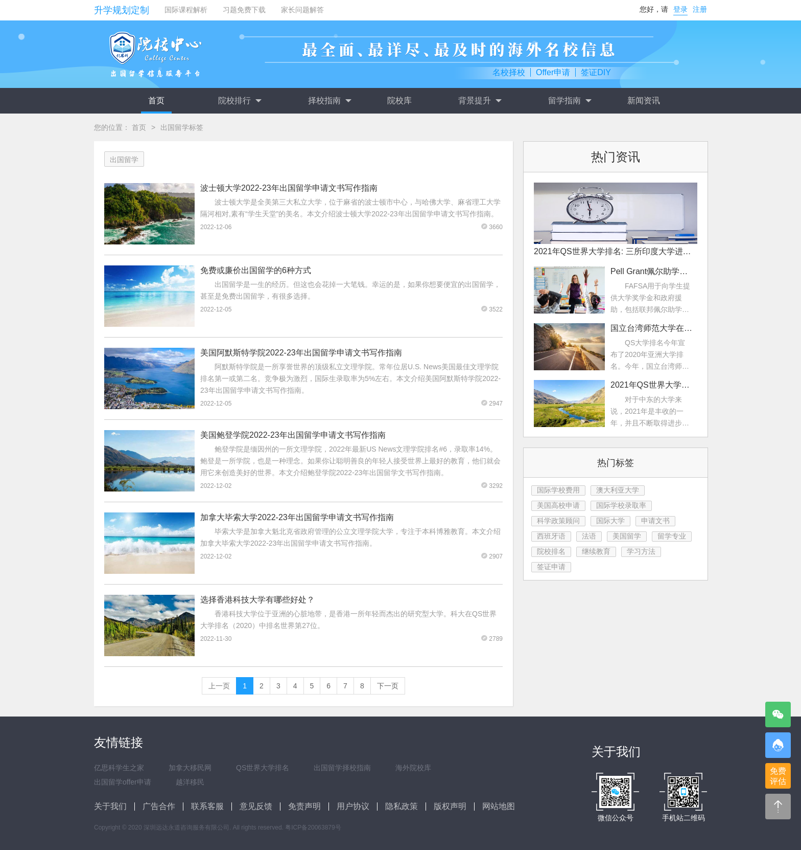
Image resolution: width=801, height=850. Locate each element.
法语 (589, 536)
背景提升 (479, 100)
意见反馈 (256, 806)
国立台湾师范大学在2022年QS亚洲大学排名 (651, 328)
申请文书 (655, 521)
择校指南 (329, 100)
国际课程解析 (185, 10)
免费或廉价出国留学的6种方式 (255, 270)
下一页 (387, 686)
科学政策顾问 (558, 521)
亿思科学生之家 (119, 768)
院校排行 (239, 100)
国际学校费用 (558, 490)
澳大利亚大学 (617, 490)
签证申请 (551, 567)
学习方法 (641, 551)
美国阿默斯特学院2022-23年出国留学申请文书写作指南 (301, 352)
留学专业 (671, 536)
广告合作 (159, 806)
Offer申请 (553, 72)
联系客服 (207, 806)
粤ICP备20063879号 (313, 827)
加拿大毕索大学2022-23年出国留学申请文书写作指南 (297, 517)
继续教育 (596, 551)
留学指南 (569, 100)
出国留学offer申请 (122, 782)
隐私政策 (401, 806)
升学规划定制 (121, 10)
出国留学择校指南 (342, 768)
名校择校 (508, 72)
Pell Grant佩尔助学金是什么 (651, 271)
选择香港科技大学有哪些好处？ (257, 599)
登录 (680, 9)
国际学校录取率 (621, 505)
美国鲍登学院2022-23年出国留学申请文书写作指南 (293, 435)
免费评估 (778, 776)
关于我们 (110, 806)
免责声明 (304, 806)
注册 (700, 9)
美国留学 (626, 536)
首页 (156, 100)
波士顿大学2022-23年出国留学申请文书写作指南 (289, 188)
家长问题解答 (302, 10)
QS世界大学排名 (262, 768)
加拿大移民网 (190, 768)
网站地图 (498, 806)
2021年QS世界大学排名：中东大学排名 (651, 385)
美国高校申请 (558, 505)
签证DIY (596, 72)
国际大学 (610, 521)
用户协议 (353, 806)
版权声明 (450, 806)
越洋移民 (190, 782)
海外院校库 (413, 768)
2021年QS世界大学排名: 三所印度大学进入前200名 (615, 251)
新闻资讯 (643, 100)
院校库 (399, 100)
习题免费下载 (244, 10)
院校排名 (551, 551)
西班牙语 (551, 536)
